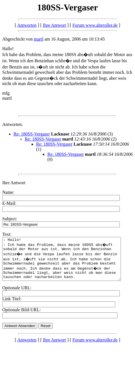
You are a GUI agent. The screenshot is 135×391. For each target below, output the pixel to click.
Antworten (26, 25)
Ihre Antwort (54, 25)
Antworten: (12, 124)
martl (38, 39)
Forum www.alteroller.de (95, 25)
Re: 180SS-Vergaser (32, 134)
